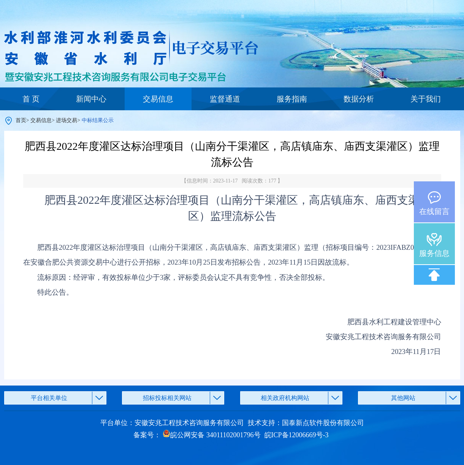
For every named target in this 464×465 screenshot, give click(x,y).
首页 (21, 120)
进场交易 (66, 120)
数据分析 (359, 99)
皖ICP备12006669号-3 (296, 435)
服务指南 (292, 99)
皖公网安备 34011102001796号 (211, 435)
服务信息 (434, 253)
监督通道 (225, 99)
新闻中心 (91, 99)
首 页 (31, 99)
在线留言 (434, 211)
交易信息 (158, 99)
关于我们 (425, 99)
